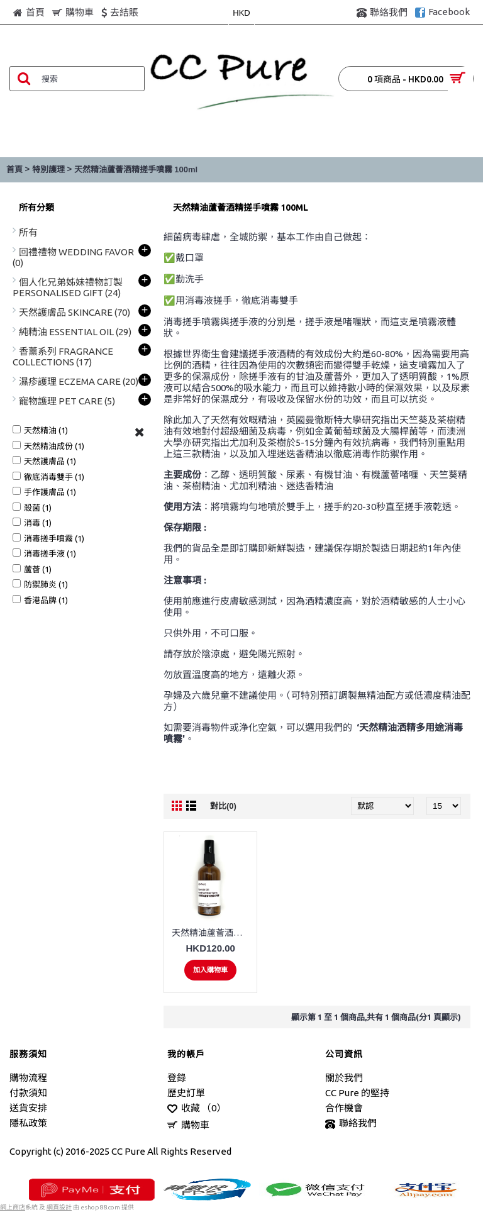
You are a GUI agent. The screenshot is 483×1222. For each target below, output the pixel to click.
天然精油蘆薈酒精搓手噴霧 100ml (135, 169)
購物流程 (28, 1077)
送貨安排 (28, 1108)
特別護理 (48, 169)
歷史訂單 (186, 1092)
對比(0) (223, 806)
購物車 (188, 1125)
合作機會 (344, 1108)
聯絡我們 (351, 1124)
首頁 (14, 169)
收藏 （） (196, 1108)
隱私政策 (28, 1123)
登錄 (176, 1077)
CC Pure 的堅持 (357, 1092)
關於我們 (344, 1077)
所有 (28, 232)
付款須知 (28, 1092)
